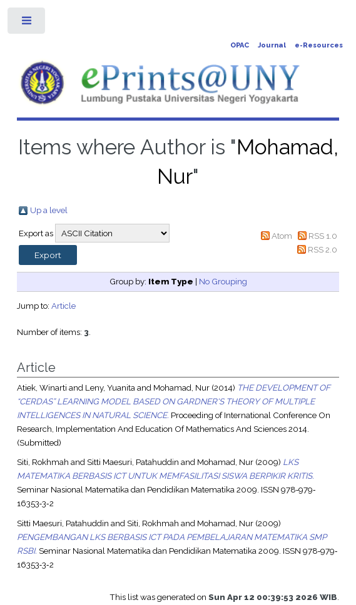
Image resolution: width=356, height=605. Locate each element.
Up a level (49, 210)
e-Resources (319, 45)
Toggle (27, 23)
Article (63, 306)
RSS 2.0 (322, 249)
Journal (272, 45)
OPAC (239, 45)
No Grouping (223, 281)
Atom (282, 236)
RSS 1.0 (322, 236)
